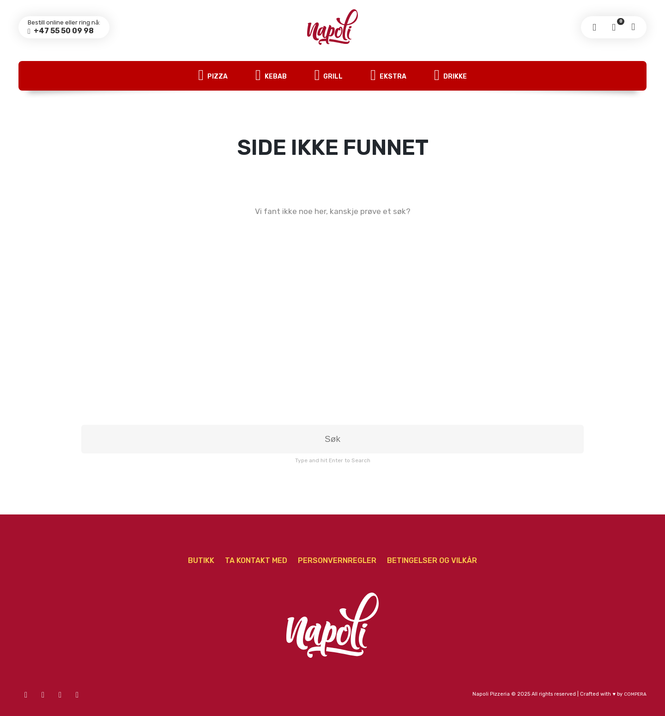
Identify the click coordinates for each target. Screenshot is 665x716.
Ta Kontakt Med (256, 560)
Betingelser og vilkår (432, 560)
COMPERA (635, 694)
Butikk (201, 560)
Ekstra (388, 76)
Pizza (213, 76)
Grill (328, 76)
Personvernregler (337, 560)
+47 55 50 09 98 (63, 30)
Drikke (450, 76)
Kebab (271, 76)
